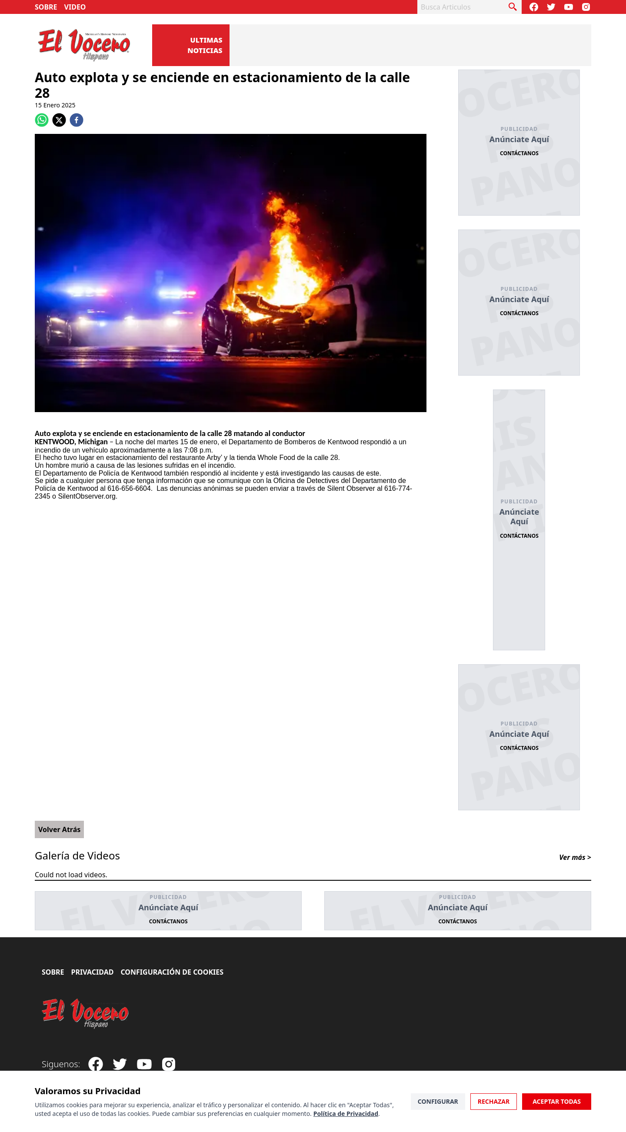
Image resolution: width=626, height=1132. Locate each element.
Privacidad (92, 972)
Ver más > (575, 857)
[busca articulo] (513, 7)
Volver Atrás (59, 829)
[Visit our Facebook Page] (534, 7)
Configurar (438, 1101)
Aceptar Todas (557, 1101)
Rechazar (493, 1101)
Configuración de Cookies (171, 972)
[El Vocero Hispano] (86, 1014)
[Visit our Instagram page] (586, 7)
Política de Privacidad (345, 1113)
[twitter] (59, 120)
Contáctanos (519, 153)
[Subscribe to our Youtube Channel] (568, 7)
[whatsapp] (42, 120)
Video (75, 7)
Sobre (46, 7)
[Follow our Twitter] (551, 7)
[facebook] (76, 120)
